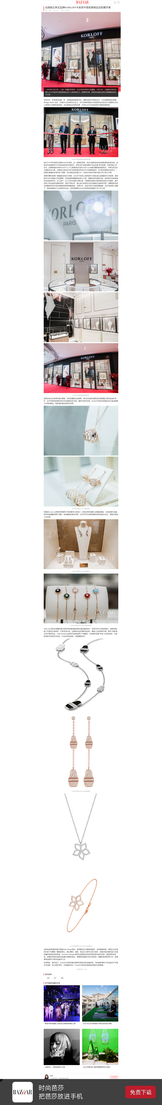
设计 (55, 978)
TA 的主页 (114, 1077)
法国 (48, 978)
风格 (62, 978)
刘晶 (50, 10)
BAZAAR (82, 2)
